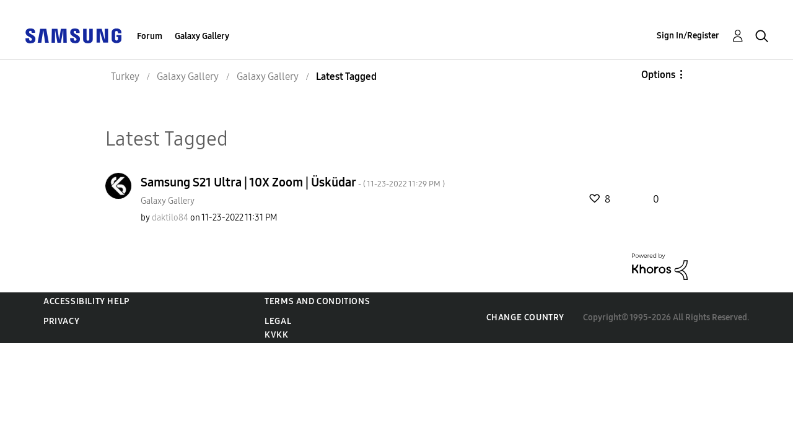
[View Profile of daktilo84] (170, 217)
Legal (278, 321)
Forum (149, 36)
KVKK (276, 335)
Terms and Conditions (317, 301)
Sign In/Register (688, 35)
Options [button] (658, 75)
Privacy (61, 321)
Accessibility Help (86, 301)
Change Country (525, 317)
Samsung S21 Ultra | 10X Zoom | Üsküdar (293, 182)
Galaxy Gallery (202, 36)
